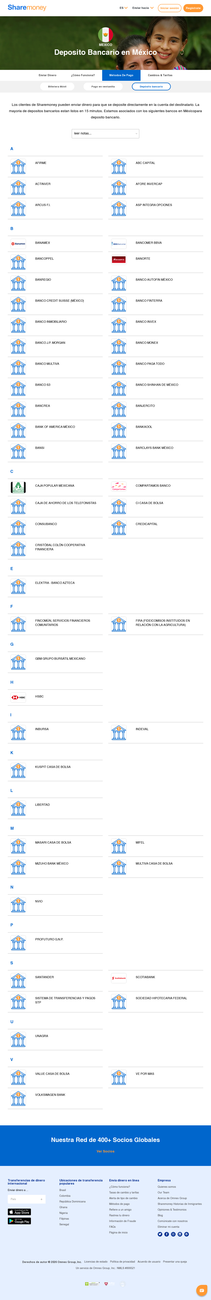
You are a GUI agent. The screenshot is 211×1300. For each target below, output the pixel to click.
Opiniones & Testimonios (172, 1210)
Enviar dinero (47, 75)
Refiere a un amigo (120, 1210)
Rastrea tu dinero (119, 1215)
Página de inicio (118, 1233)
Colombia (64, 1196)
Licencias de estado (96, 1262)
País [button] (13, 1199)
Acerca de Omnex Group (172, 1198)
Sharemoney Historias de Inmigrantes (180, 1204)
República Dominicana (72, 1202)
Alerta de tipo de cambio (123, 1198)
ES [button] (122, 7)
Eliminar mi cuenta (168, 1227)
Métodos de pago (121, 75)
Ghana (63, 1207)
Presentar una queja (175, 1262)
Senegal (64, 1224)
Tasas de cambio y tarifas (124, 1193)
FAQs (112, 1227)
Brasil (62, 1190)
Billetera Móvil (57, 86)
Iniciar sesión (169, 8)
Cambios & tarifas (160, 75)
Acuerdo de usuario (149, 1262)
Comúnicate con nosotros (173, 1221)
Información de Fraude (122, 1221)
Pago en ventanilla (103, 86)
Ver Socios (106, 1151)
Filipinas (64, 1219)
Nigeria (63, 1213)
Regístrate (193, 8)
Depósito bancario (151, 86)
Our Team (163, 1193)
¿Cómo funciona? (83, 75)
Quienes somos (167, 1187)
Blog (160, 1215)
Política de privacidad (122, 1262)
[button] (143, 8)
